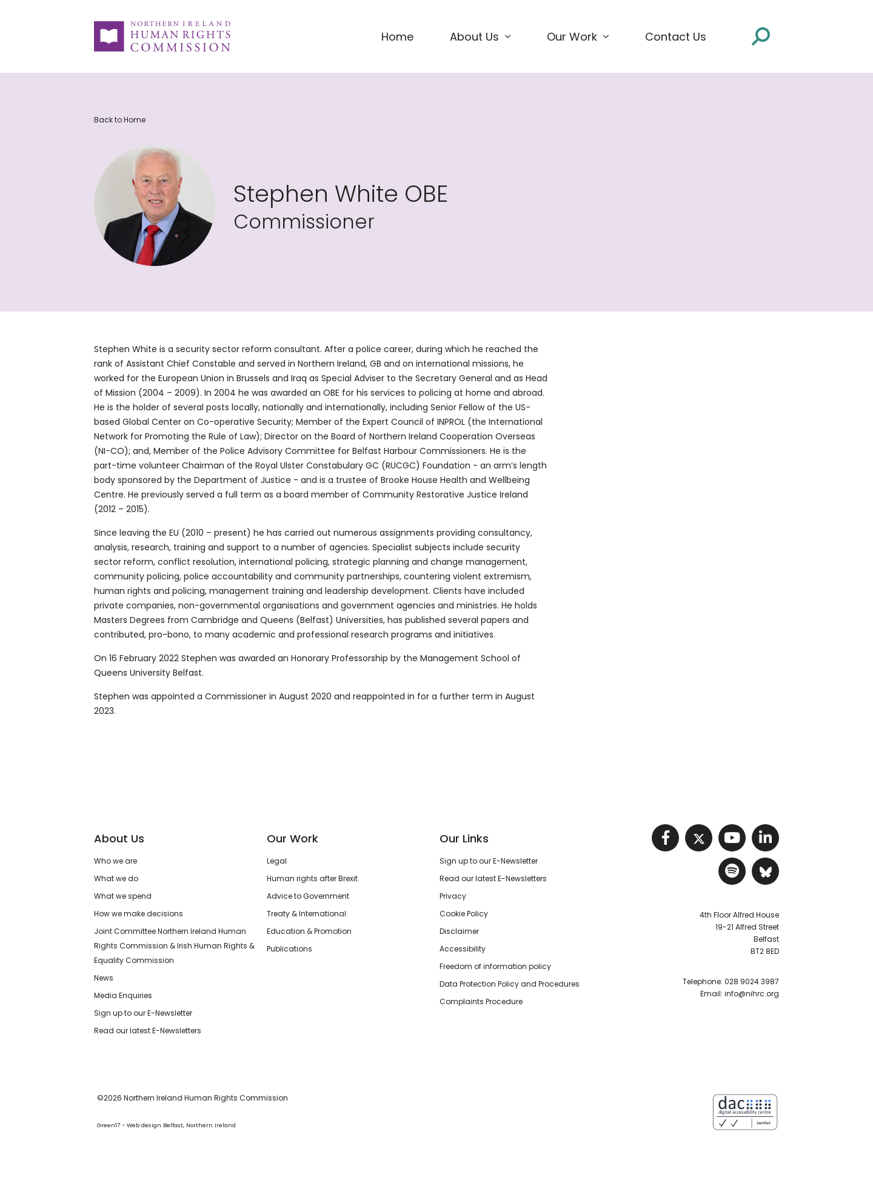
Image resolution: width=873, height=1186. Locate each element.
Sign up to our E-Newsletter (143, 1013)
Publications (289, 949)
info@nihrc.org (751, 993)
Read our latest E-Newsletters (147, 1030)
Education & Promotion (309, 931)
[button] (480, 37)
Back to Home (120, 120)
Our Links (464, 838)
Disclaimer (459, 931)
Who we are (115, 861)
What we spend (123, 896)
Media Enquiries (123, 995)
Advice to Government (308, 896)
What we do (116, 878)
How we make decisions (138, 913)
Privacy (453, 896)
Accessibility (463, 949)
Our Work (292, 838)
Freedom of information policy (495, 966)
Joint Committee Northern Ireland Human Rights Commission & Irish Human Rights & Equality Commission (174, 945)
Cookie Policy (464, 913)
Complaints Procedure (481, 1001)
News (103, 978)
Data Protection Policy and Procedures (510, 984)
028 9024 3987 (751, 981)
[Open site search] (761, 36)
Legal (277, 861)
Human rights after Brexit (312, 878)
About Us (119, 838)
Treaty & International (306, 913)
